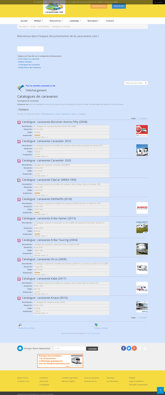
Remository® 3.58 (66, 333)
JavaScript (97, 333)
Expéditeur (66, 114)
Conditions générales (70, 378)
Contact (110, 21)
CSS (92, 333)
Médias (37, 21)
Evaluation (82, 114)
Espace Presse (22, 378)
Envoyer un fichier (101, 326)
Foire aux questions (91, 378)
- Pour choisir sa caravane (28, 59)
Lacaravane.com (90, 381)
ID (25, 114)
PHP (85, 333)
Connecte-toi (98, 6)
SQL (88, 333)
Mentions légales (68, 381)
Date (58, 114)
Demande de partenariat (138, 385)
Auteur (74, 114)
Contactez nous (23, 381)
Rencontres (55, 21)
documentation (44, 26)
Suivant (144, 118)
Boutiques (93, 21)
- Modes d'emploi (24, 62)
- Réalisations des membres (29, 67)
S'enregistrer (44, 385)
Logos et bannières (136, 381)
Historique (110, 378)
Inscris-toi (119, 6)
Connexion (44, 378)
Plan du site (44, 381)
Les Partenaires (112, 381)
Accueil (24, 21)
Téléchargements (47, 114)
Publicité (132, 378)
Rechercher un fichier (26, 326)
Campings (74, 21)
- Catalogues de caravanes (28, 65)
